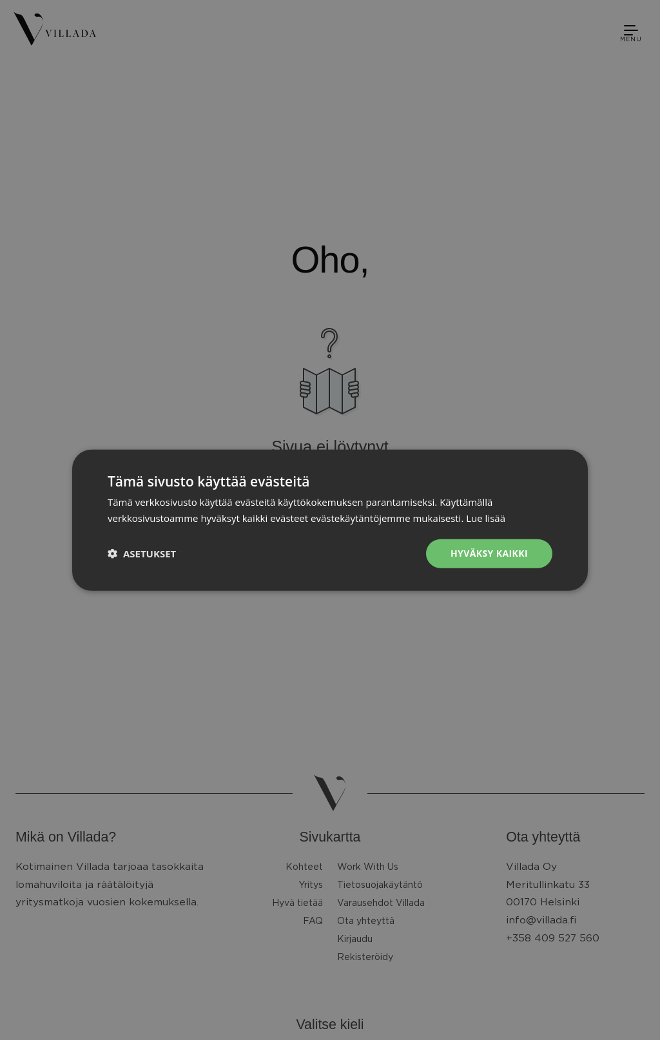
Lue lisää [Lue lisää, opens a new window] (485, 518)
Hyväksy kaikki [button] (489, 553)
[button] (142, 553)
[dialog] (330, 520)
